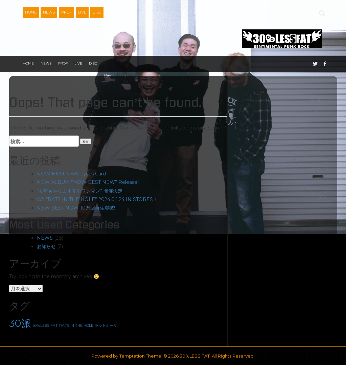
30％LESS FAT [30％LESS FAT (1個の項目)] (45, 325)
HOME (31, 12)
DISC (97, 12)
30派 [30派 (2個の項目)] (20, 323)
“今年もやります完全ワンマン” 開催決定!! (80, 191)
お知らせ (46, 246)
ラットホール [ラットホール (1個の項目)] (106, 325)
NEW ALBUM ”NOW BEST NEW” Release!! (88, 182)
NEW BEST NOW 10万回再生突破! (76, 208)
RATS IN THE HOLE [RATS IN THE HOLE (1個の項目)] (76, 325)
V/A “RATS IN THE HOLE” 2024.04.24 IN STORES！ (97, 199)
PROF (66, 12)
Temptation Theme (140, 356)
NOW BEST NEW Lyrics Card (71, 174)
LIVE (82, 12)
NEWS (49, 12)
